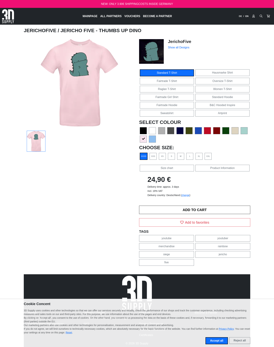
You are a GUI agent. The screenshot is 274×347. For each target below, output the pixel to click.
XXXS (143, 156)
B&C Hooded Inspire (222, 105)
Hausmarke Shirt (222, 72)
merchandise (166, 246)
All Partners (111, 16)
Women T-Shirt (222, 89)
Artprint (222, 113)
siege (166, 254)
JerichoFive (41, 30)
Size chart (167, 168)
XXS (153, 156)
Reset (69, 332)
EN (246, 16)
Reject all (240, 340)
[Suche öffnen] (261, 16)
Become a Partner (157, 16)
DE (240, 16)
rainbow (223, 246)
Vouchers (132, 16)
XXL (208, 156)
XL (199, 156)
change (186, 195)
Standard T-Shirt (167, 72)
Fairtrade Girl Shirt (167, 97)
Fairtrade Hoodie (166, 105)
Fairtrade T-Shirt (167, 80)
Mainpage (90, 16)
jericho (223, 254)
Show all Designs (178, 47)
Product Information (222, 168)
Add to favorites (194, 222)
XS (162, 156)
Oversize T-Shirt (222, 80)
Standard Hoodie (222, 97)
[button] (268, 16)
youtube (167, 238)
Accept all (216, 340)
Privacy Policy (226, 328)
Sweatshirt (167, 113)
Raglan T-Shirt (167, 89)
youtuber (222, 238)
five (166, 262)
